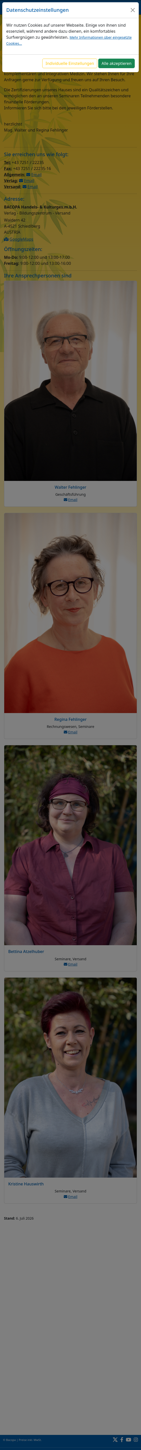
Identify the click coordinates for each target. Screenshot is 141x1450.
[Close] (133, 10)
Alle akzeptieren (117, 63)
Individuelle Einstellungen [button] (70, 63)
